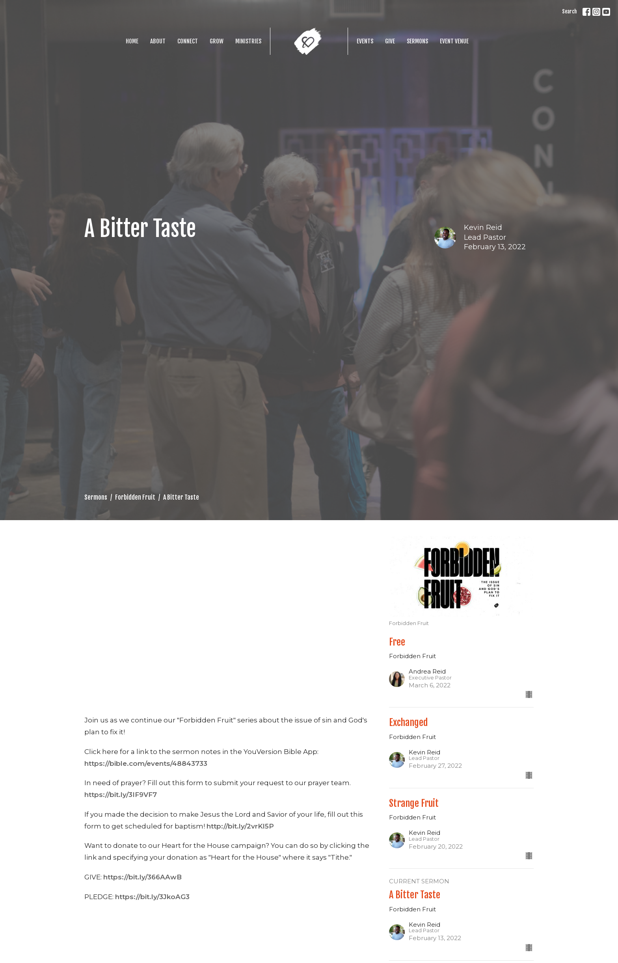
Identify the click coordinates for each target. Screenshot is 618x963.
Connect (187, 41)
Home (132, 41)
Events (365, 41)
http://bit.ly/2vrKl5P (240, 826)
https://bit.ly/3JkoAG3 (152, 897)
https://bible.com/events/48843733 (145, 763)
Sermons (417, 41)
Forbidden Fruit (135, 497)
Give (390, 41)
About (158, 41)
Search (569, 11)
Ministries (248, 41)
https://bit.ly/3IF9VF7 (120, 795)
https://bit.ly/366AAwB (142, 877)
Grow (216, 41)
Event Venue (454, 41)
